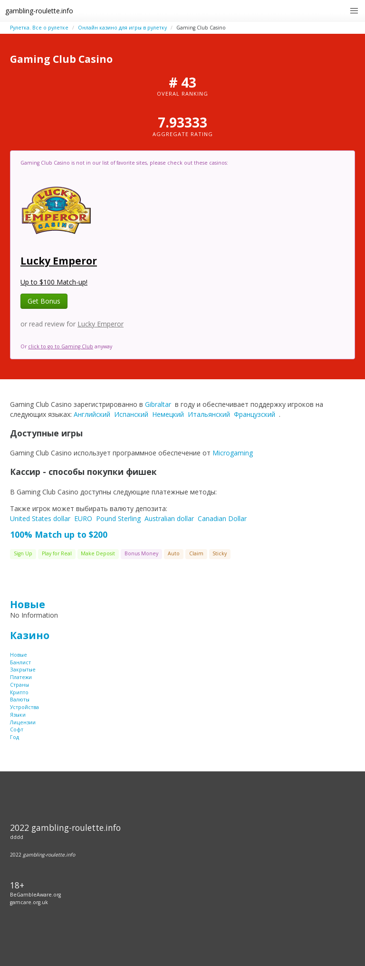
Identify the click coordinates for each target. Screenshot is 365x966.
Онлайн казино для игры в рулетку (122, 27)
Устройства (24, 707)
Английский (92, 414)
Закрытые (23, 669)
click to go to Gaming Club (60, 346)
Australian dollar (169, 518)
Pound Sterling (118, 518)
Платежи (21, 677)
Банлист (20, 662)
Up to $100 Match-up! (53, 281)
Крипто (19, 692)
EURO (83, 518)
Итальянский (209, 414)
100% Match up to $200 (58, 534)
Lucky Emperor (58, 260)
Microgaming (232, 452)
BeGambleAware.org (35, 894)
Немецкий (168, 414)
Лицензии (23, 722)
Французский (254, 414)
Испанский (131, 414)
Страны (19, 684)
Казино (29, 635)
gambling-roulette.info (39, 10)
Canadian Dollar (222, 518)
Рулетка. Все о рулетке (39, 27)
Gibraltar (158, 404)
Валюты (19, 699)
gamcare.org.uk (29, 902)
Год (14, 737)
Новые (27, 604)
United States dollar (40, 518)
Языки (18, 714)
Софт (16, 729)
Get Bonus (44, 301)
